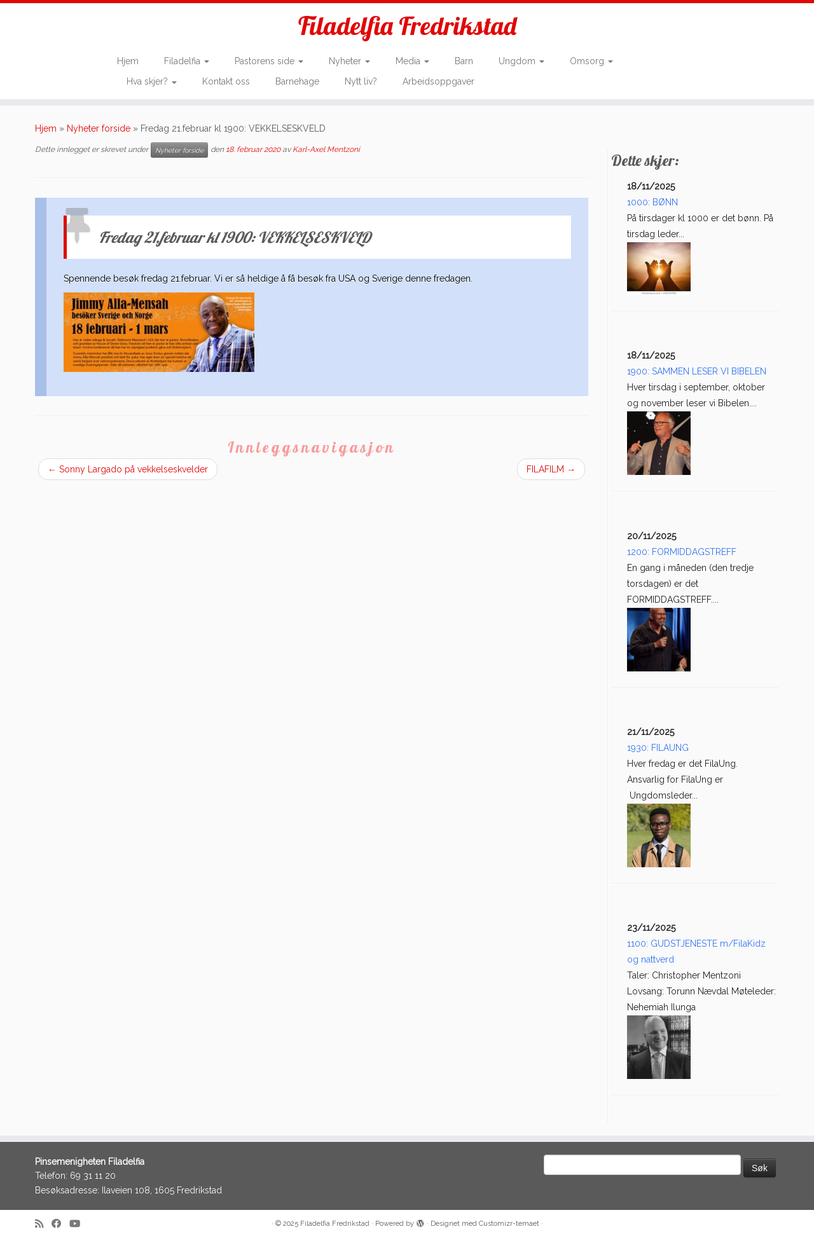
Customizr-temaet (509, 1223)
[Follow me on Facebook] (60, 1224)
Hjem (128, 61)
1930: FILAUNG (658, 748)
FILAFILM (551, 469)
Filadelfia (186, 61)
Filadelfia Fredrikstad (407, 25)
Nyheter (349, 61)
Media (412, 61)
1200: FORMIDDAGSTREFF (681, 552)
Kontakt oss (226, 81)
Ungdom (521, 61)
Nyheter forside (98, 128)
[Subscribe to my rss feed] (43, 1224)
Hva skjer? (152, 81)
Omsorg (591, 61)
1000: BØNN (652, 202)
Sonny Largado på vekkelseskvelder (128, 469)
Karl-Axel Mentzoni (326, 149)
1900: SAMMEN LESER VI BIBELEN (696, 371)
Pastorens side (269, 61)
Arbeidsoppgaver (438, 81)
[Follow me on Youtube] (78, 1224)
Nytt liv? (361, 81)
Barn (464, 61)
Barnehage (297, 81)
